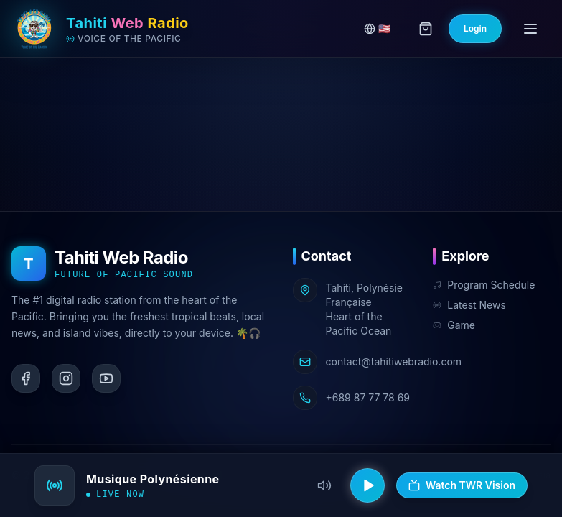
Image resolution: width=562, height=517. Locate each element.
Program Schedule (484, 285)
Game (454, 325)
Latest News (469, 305)
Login (475, 28)
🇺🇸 (377, 28)
